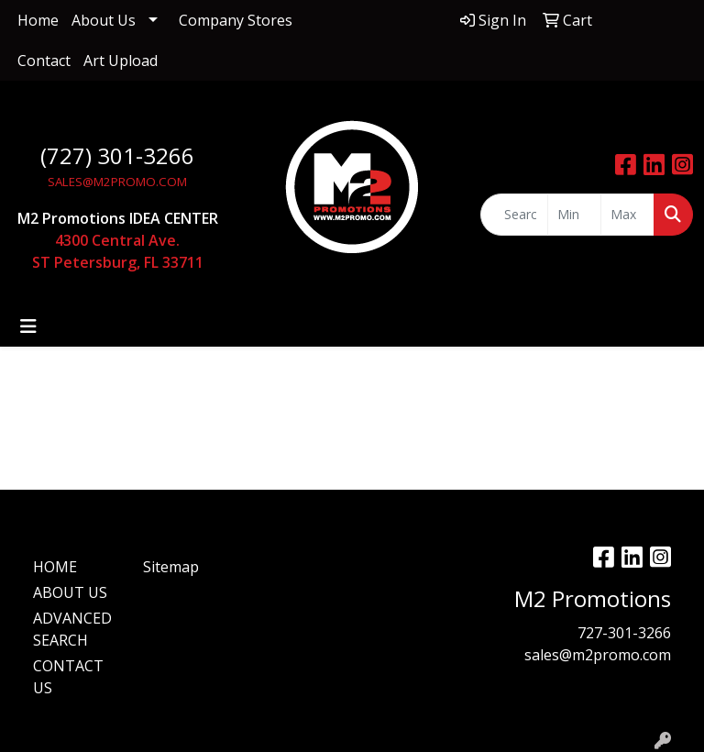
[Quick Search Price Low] (574, 215)
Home (38, 20)
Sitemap (171, 567)
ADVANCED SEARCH (72, 629)
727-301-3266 (624, 633)
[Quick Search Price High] (627, 215)
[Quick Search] (514, 215)
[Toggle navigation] (28, 326)
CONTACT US (68, 677)
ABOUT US (70, 592)
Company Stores (235, 20)
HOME (55, 567)
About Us (104, 20)
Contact (44, 60)
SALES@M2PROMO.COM (117, 181)
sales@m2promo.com (597, 655)
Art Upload (120, 60)
